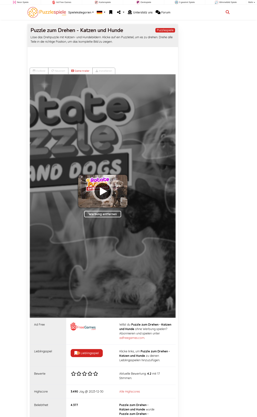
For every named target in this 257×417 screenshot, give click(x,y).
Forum (163, 12)
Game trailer (80, 70)
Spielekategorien (79, 12)
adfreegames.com (131, 338)
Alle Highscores (129, 391)
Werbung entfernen (103, 214)
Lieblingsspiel (86, 353)
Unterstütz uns (140, 12)
